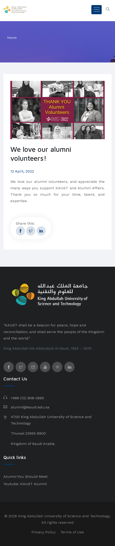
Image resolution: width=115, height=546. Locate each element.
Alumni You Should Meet (25, 476)
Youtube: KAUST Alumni (25, 484)
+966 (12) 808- (23, 398)
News (12, 37)
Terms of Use (72, 532)
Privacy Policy (43, 532)
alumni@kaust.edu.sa (30, 407)
